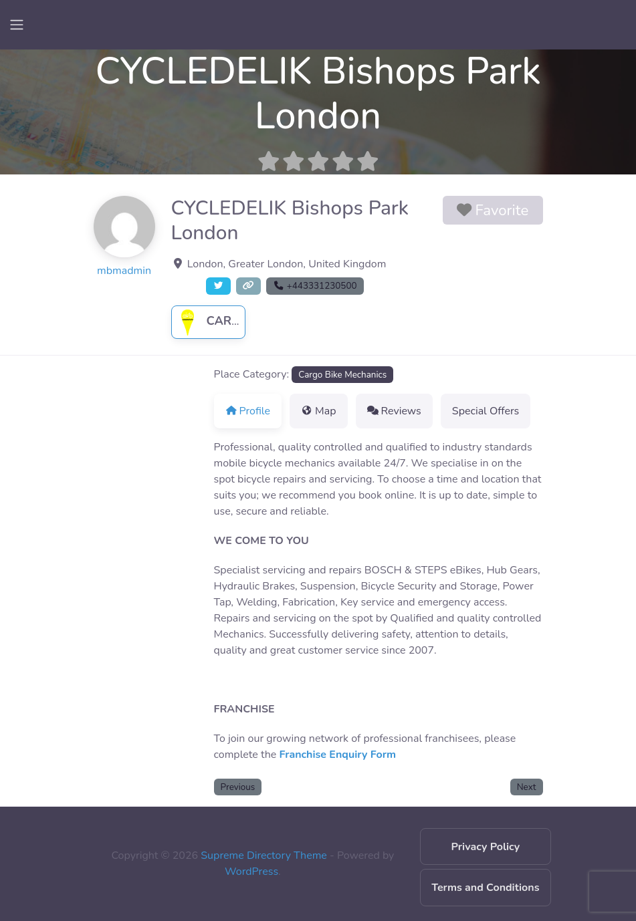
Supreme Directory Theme (265, 855)
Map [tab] (318, 411)
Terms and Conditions (485, 887)
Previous (238, 787)
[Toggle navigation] (16, 25)
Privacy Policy (485, 846)
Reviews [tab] (394, 411)
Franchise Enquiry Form (337, 754)
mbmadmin (124, 270)
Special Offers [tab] (485, 411)
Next (526, 787)
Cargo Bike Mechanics (342, 374)
